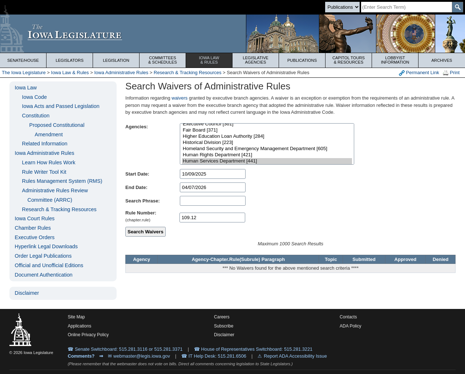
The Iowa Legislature (24, 72)
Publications (302, 60)
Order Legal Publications (43, 256)
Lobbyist (395, 60)
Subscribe (223, 326)
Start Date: (137, 174)
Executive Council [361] (267, 124)
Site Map (76, 316)
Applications (79, 326)
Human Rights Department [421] (267, 155)
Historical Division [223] (267, 143)
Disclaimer (27, 293)
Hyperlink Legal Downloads (46, 246)
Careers (222, 316)
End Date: (136, 187)
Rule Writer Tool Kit (44, 172)
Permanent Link (419, 73)
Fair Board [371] (267, 130)
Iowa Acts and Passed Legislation (61, 106)
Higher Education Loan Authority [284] (267, 136)
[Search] (406, 7)
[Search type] (342, 7)
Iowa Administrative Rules (121, 72)
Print (451, 73)
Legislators (70, 60)
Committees (163, 60)
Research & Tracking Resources (187, 72)
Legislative (255, 60)
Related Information (45, 143)
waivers (179, 98)
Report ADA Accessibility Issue (295, 356)
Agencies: (136, 126)
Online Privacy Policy (88, 334)
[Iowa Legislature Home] (232, 34)
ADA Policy (350, 326)
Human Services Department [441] (267, 161)
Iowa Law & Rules (70, 72)
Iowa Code (34, 97)
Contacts (348, 316)
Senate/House (23, 60)
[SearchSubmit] (457, 7)
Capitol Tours (349, 60)
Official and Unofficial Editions (49, 265)
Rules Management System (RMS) (62, 181)
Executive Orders (35, 237)
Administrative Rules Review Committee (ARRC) (55, 195)
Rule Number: (140, 213)
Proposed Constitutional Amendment (57, 129)
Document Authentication (44, 275)
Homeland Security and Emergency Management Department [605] (267, 149)
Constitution (36, 115)
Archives (441, 60)
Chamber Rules (33, 228)
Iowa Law (209, 60)
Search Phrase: (142, 201)
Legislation (116, 60)
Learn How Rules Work (49, 162)
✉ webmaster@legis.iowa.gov (139, 356)
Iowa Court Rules (35, 218)
